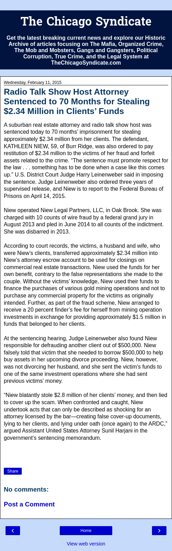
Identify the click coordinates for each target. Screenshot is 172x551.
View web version (86, 544)
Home (86, 530)
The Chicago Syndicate (85, 22)
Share (12, 471)
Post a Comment (29, 504)
